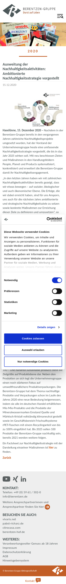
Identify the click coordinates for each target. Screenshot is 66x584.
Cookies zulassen (33, 338)
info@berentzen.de (15, 496)
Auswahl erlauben (33, 349)
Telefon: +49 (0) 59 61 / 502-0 (22, 492)
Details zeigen (46, 327)
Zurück (7, 458)
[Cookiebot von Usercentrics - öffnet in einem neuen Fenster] (47, 219)
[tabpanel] (33, 34)
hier (51, 447)
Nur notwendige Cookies (33, 361)
